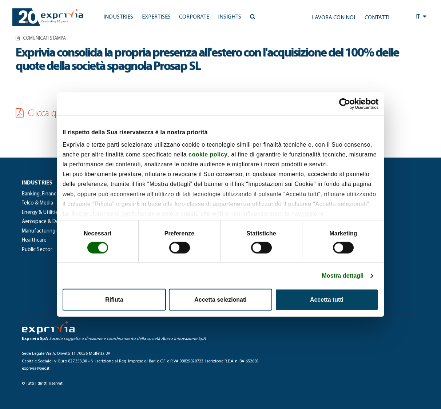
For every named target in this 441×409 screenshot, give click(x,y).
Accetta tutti (326, 300)
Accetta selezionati (220, 300)
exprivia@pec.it (35, 368)
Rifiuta (114, 300)
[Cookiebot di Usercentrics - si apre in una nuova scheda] (346, 104)
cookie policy (207, 154)
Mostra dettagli (342, 276)
